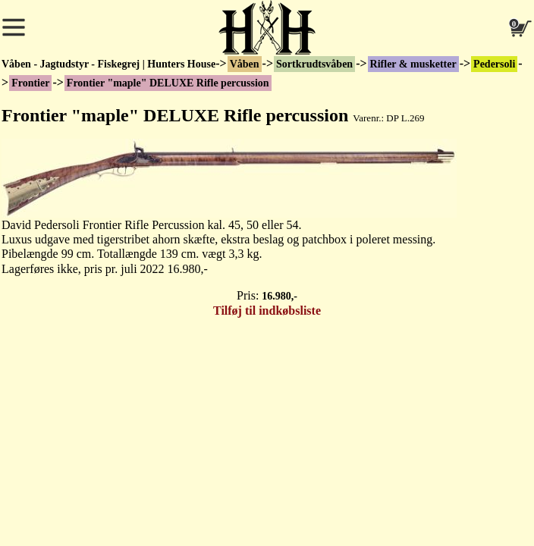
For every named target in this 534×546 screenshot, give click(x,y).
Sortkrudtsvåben (314, 64)
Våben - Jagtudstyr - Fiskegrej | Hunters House (108, 64)
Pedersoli (494, 64)
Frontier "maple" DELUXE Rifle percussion (168, 83)
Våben (244, 64)
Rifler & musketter (413, 64)
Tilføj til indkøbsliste (267, 310)
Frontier (30, 83)
